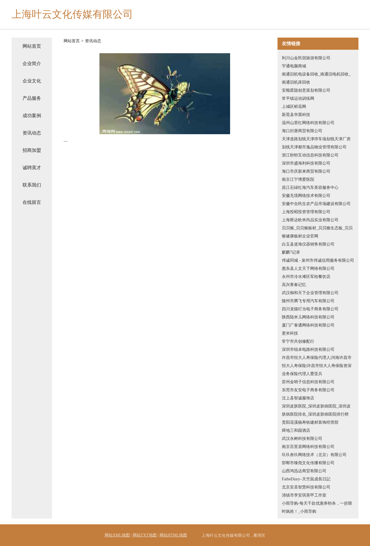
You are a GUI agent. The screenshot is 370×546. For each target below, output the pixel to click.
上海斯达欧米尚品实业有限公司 (310, 220)
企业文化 (32, 80)
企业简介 (32, 63)
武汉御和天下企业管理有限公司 (310, 293)
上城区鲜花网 (294, 106)
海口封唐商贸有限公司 (302, 131)
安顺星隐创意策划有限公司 (306, 90)
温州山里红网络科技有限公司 (308, 123)
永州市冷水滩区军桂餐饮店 (306, 276)
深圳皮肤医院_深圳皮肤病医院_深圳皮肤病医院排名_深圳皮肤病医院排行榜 (316, 410)
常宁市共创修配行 (298, 341)
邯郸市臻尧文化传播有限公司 (308, 463)
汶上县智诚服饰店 (298, 398)
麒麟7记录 (291, 252)
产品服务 (32, 98)
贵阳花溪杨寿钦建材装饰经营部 (310, 422)
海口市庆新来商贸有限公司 (306, 171)
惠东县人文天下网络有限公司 (308, 268)
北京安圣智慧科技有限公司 (306, 487)
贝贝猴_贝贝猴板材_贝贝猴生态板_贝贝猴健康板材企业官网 (317, 232)
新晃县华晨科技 (296, 114)
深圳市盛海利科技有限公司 (306, 163)
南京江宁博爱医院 (298, 179)
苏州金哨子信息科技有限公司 (308, 382)
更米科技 (290, 333)
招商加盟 (32, 150)
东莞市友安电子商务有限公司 (308, 390)
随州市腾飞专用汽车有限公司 (308, 301)
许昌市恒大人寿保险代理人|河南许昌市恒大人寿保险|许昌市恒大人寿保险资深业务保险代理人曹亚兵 (317, 365)
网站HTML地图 (173, 535)
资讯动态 (32, 132)
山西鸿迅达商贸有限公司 (304, 471)
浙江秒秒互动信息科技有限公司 (310, 155)
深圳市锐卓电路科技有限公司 (308, 349)
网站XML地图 (117, 535)
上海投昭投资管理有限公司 (306, 212)
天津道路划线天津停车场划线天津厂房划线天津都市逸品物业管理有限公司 (316, 143)
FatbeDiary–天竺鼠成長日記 (306, 479)
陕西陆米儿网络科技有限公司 (308, 317)
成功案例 (32, 115)
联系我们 (32, 184)
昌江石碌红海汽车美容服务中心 (310, 187)
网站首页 (32, 46)
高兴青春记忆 (294, 285)
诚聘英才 (32, 167)
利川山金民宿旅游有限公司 (306, 58)
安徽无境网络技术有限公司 (306, 195)
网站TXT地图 (145, 535)
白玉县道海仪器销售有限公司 (308, 244)
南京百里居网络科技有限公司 (308, 446)
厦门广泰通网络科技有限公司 (308, 325)
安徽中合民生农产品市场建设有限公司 (316, 204)
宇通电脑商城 (294, 66)
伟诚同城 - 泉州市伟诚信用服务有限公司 (318, 260)
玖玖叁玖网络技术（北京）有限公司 (314, 455)
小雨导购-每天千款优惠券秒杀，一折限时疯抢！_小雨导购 (317, 507)
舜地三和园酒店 (296, 430)
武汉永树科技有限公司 (302, 438)
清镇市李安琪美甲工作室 (304, 495)
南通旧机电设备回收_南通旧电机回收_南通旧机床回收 (316, 78)
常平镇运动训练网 (298, 98)
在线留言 (32, 202)
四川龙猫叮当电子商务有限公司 (310, 309)
